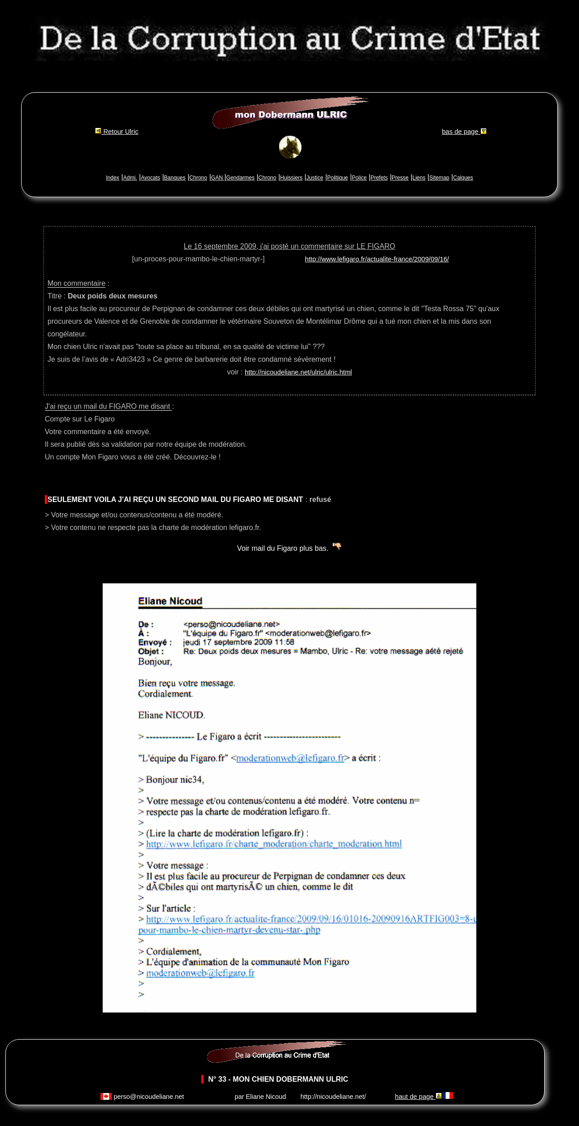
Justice (314, 178)
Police (359, 178)
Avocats (150, 178)
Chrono (198, 178)
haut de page (418, 1096)
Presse (400, 178)
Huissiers (291, 178)
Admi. (130, 178)
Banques (174, 178)
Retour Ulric (116, 131)
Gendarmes (240, 178)
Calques (463, 178)
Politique (337, 178)
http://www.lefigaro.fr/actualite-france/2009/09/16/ (377, 259)
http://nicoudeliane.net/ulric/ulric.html (298, 372)
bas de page (464, 131)
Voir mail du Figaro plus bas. (282, 548)
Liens (419, 178)
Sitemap (439, 178)
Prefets (379, 178)
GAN (217, 178)
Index (112, 178)
